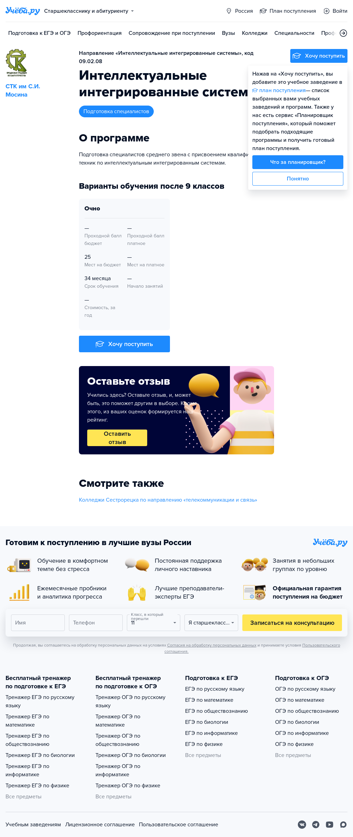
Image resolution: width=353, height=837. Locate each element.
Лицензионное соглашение (100, 824)
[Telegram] (316, 824)
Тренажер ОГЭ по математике (117, 720)
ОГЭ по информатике (302, 733)
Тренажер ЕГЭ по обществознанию (27, 740)
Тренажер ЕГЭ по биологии (40, 755)
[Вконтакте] (302, 824)
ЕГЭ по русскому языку (214, 689)
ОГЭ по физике (294, 744)
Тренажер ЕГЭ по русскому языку (40, 701)
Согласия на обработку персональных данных (211, 645)
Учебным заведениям (33, 824)
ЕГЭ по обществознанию (216, 711)
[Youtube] (329, 824)
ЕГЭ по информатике (211, 733)
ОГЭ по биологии (297, 722)
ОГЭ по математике (299, 700)
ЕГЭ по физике (204, 744)
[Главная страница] (23, 11)
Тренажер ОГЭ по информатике (117, 770)
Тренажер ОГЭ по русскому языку (130, 701)
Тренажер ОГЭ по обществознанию (117, 740)
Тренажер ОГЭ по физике (127, 785)
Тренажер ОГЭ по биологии (130, 755)
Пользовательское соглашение (178, 824)
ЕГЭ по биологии (206, 722)
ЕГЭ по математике (209, 700)
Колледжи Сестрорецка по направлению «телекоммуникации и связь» (168, 499)
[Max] (343, 824)
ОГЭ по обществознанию (307, 711)
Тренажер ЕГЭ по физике (37, 785)
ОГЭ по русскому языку (305, 689)
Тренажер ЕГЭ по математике (27, 720)
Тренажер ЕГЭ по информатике (27, 770)
